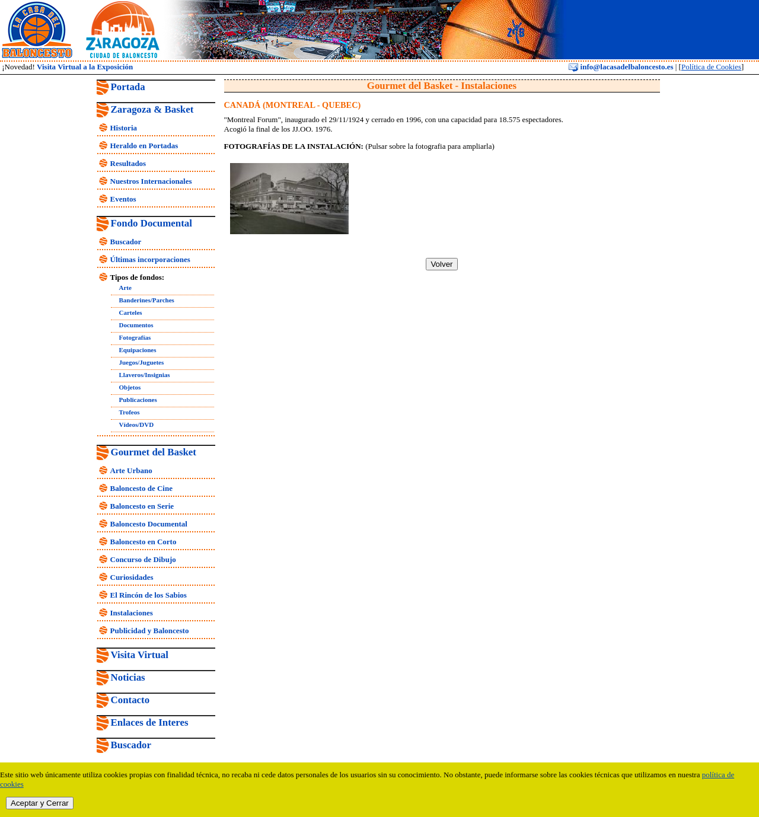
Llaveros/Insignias (144, 374)
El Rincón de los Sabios (148, 595)
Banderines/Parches (146, 300)
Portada (128, 86)
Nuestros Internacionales (151, 181)
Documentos (136, 324)
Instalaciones (131, 612)
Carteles (130, 312)
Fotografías (135, 337)
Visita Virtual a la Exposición (85, 66)
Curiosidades (132, 577)
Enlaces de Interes (150, 722)
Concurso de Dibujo (143, 559)
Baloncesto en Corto (143, 541)
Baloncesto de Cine (141, 488)
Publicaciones (138, 399)
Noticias (128, 677)
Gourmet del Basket (154, 452)
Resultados (128, 163)
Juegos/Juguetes (141, 362)
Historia (124, 127)
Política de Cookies (711, 66)
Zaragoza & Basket (152, 109)
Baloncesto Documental (148, 523)
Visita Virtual (139, 654)
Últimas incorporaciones (150, 259)
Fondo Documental (151, 223)
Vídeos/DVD (136, 424)
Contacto (130, 700)
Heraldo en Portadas (144, 145)
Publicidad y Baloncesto (149, 630)
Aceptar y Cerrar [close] (40, 803)
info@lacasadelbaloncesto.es (621, 66)
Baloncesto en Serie (142, 506)
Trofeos (129, 412)
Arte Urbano (131, 470)
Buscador (126, 241)
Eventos (123, 198)
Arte (125, 287)
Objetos (130, 387)
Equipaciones (138, 349)
